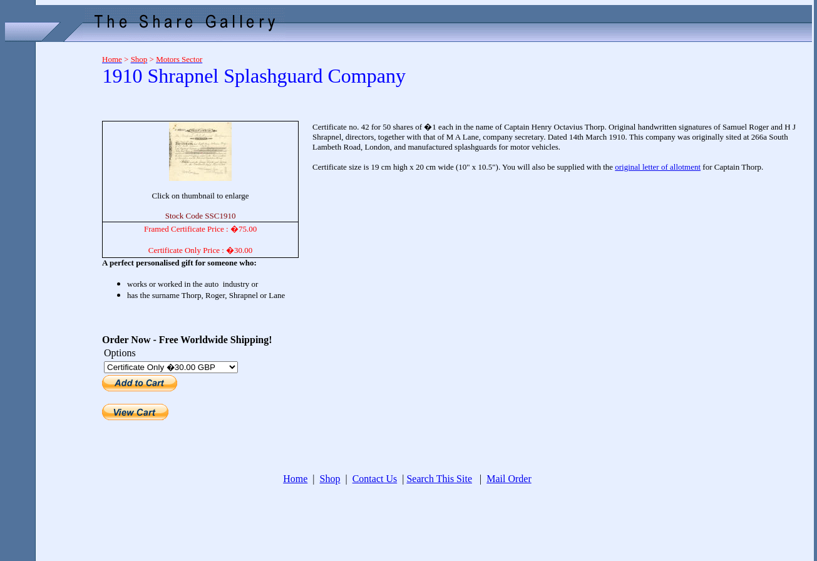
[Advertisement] (49, 233)
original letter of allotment (658, 167)
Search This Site (439, 478)
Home (295, 478)
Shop (330, 478)
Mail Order (509, 478)
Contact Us (375, 478)
